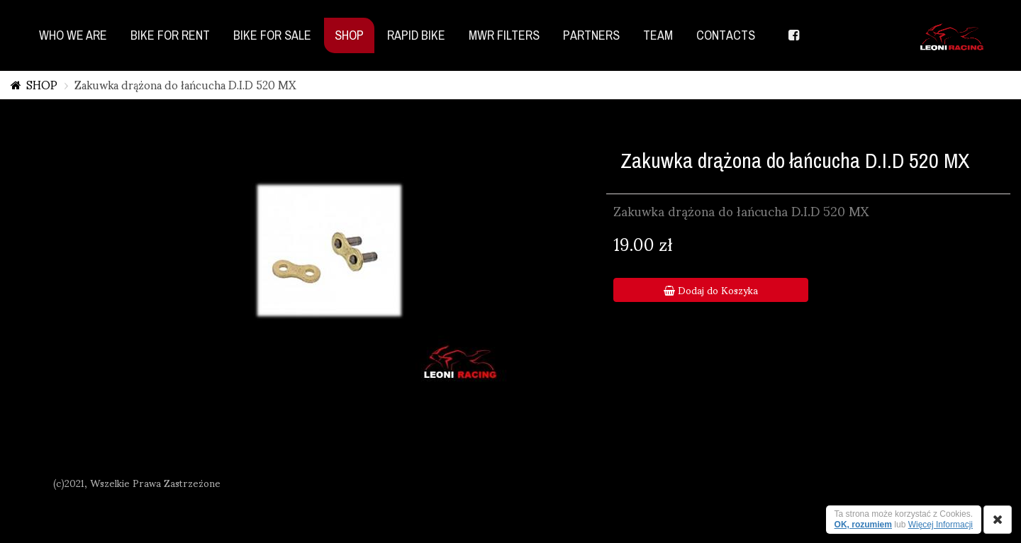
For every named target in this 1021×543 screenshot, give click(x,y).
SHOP (41, 84)
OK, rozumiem (863, 525)
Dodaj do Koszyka (711, 290)
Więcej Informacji (940, 525)
